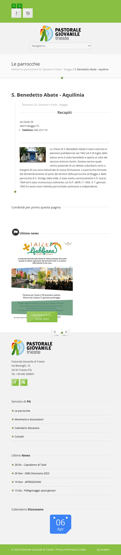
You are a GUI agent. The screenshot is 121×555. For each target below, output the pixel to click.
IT (14, 5)
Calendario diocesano (27, 428)
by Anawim (103, 549)
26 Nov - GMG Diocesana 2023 (32, 473)
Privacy (60, 549)
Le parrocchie (29, 69)
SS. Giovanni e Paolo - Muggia (56, 69)
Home (14, 69)
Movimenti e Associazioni (29, 419)
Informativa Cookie (75, 549)
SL (20, 5)
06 (60, 524)
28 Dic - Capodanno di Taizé (30, 465)
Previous (55, 332)
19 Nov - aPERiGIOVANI (28, 482)
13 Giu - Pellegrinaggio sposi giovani (35, 490)
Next (66, 332)
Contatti (19, 436)
